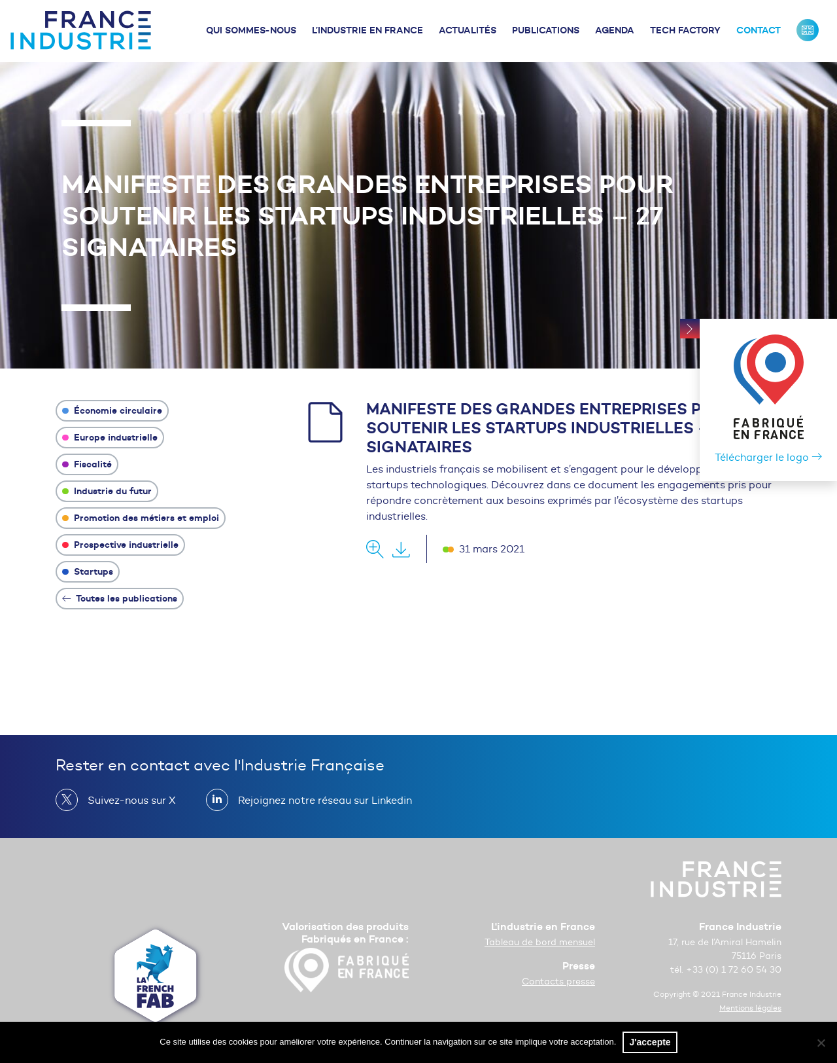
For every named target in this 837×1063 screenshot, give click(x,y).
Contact (758, 30)
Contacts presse (558, 981)
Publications (545, 30)
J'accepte (649, 1042)
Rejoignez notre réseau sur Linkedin (320, 800)
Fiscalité (87, 464)
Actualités (467, 30)
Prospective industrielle (120, 544)
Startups (87, 571)
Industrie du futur (107, 491)
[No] (820, 1042)
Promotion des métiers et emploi (140, 518)
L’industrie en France (367, 30)
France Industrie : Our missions (807, 30)
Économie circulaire (112, 410)
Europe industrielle (110, 437)
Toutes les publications (119, 598)
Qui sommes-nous (251, 30)
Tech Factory (685, 30)
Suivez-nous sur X (126, 800)
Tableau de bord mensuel (540, 942)
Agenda (614, 30)
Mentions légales (750, 1008)
